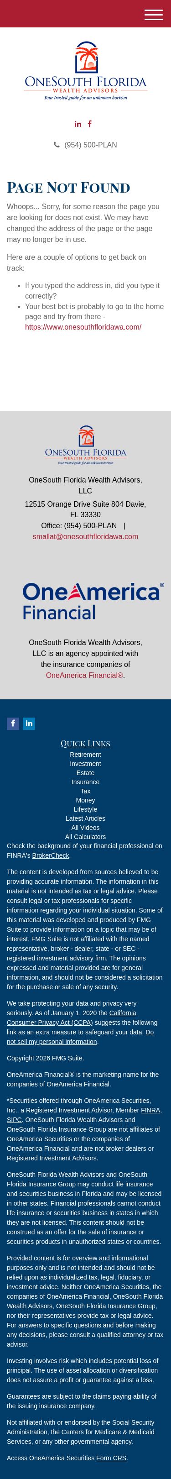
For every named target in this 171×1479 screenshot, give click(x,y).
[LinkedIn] (78, 124)
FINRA (150, 1110)
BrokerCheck (50, 855)
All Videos (85, 827)
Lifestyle (85, 809)
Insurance (85, 782)
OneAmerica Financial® (84, 675)
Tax (86, 791)
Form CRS (111, 1458)
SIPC (14, 1119)
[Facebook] (90, 124)
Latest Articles (85, 818)
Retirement (85, 754)
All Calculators (85, 836)
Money (85, 800)
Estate (86, 772)
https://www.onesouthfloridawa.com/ (83, 327)
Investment (85, 763)
